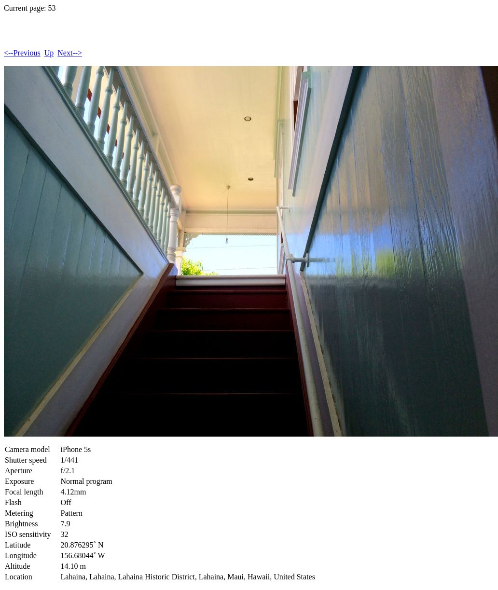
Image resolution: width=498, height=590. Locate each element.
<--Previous (22, 53)
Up (49, 53)
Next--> (69, 53)
